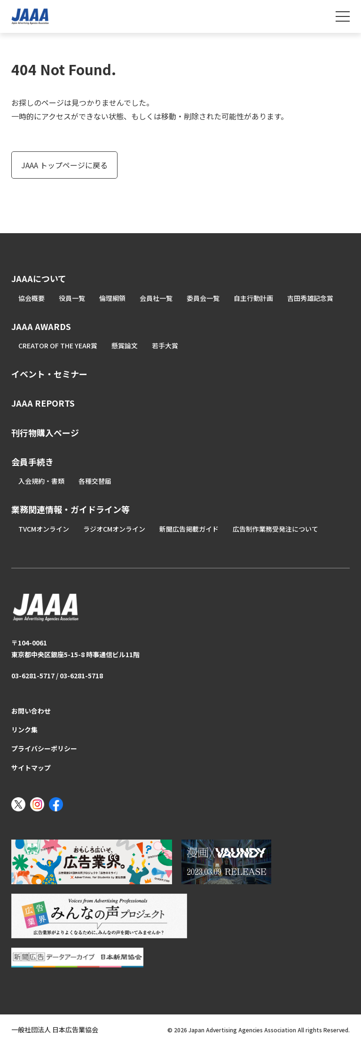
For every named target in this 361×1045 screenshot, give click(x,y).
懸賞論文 (124, 345)
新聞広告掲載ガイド (189, 529)
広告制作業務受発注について (275, 529)
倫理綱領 (112, 298)
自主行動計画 (253, 298)
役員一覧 (72, 298)
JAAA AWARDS (41, 326)
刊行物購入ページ (45, 432)
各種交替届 (94, 481)
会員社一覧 (156, 298)
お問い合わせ (31, 710)
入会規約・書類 (41, 481)
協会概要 (31, 298)
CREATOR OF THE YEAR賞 (57, 345)
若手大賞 (165, 345)
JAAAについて (38, 278)
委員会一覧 (203, 298)
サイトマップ (31, 767)
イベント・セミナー (49, 374)
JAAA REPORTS (43, 403)
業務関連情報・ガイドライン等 (70, 509)
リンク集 (24, 729)
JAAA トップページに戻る (64, 165)
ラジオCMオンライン (114, 529)
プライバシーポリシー (44, 748)
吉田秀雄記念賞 (310, 298)
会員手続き (32, 462)
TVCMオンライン (43, 529)
